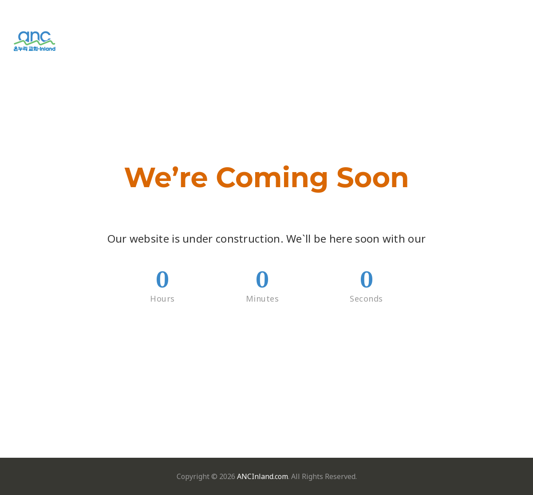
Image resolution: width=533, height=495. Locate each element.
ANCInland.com (262, 476)
